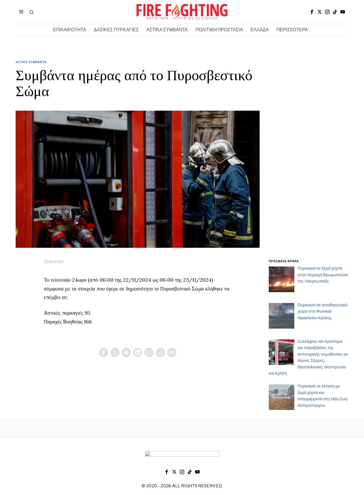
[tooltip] (312, 12)
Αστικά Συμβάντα (31, 62)
